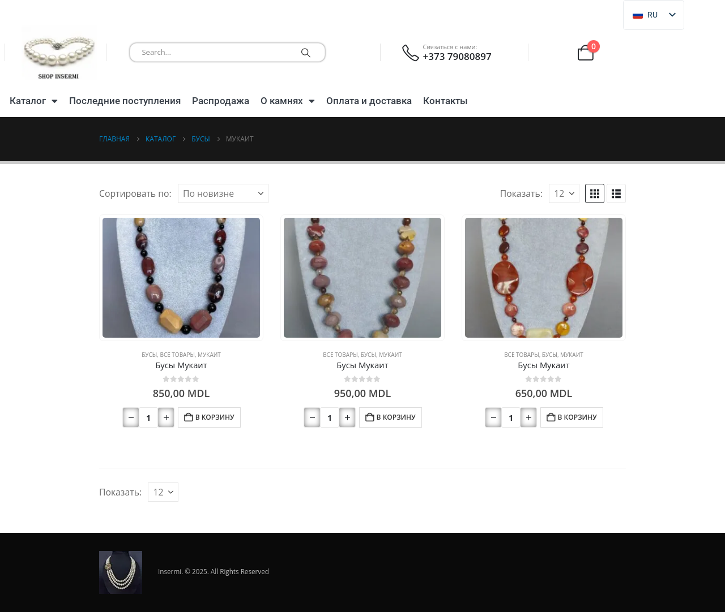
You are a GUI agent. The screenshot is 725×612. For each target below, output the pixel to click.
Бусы (149, 355)
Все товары (177, 355)
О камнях (288, 100)
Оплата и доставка (369, 100)
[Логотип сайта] (59, 52)
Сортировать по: (135, 193)
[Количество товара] (148, 417)
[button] (594, 193)
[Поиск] (306, 52)
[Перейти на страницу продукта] (182, 278)
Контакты (445, 100)
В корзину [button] (214, 417)
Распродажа (220, 100)
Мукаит (209, 355)
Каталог (34, 100)
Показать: (521, 193)
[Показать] (564, 193)
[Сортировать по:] (223, 193)
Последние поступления (125, 100)
